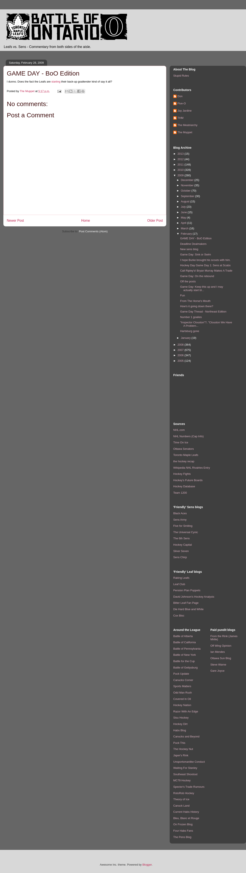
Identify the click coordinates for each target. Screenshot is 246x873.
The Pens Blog (182, 837)
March (185, 228)
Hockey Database (184, 486)
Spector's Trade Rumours (188, 786)
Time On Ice (180, 442)
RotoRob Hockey (183, 793)
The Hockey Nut (183, 749)
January (186, 337)
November (187, 185)
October (186, 190)
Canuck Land (181, 805)
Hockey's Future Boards (188, 480)
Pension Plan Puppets (186, 590)
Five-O (182, 103)
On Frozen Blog (183, 824)
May (184, 217)
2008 (181, 344)
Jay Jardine (184, 110)
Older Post (155, 220)
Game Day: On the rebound (197, 276)
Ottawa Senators (183, 448)
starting (55, 81)
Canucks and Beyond (186, 736)
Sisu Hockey (181, 717)
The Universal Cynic (185, 532)
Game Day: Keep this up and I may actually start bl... (201, 288)
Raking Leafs (181, 577)
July (184, 206)
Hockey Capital (182, 544)
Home (85, 220)
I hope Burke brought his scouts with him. (205, 260)
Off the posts (188, 281)
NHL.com (179, 430)
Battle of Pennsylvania (187, 648)
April (184, 222)
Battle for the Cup (184, 661)
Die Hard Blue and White (188, 609)
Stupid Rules (181, 75)
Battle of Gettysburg (185, 667)
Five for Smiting (182, 525)
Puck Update (181, 673)
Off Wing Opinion (220, 645)
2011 (181, 164)
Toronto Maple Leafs (185, 455)
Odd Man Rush (182, 692)
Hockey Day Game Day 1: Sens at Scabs (205, 265)
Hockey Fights (182, 473)
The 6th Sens (181, 538)
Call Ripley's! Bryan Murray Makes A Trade (206, 270)
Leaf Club (179, 584)
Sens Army (180, 519)
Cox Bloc (178, 615)
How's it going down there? (196, 306)
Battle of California (184, 642)
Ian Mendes (217, 651)
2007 (181, 350)
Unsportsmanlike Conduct (189, 761)
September (188, 196)
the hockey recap (183, 461)
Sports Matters (182, 686)
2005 (181, 360)
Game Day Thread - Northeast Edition (203, 311)
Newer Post (15, 220)
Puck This (179, 742)
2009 (181, 175)
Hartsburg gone (189, 331)
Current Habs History (186, 811)
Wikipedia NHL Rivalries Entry (191, 467)
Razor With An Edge (185, 711)
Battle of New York (184, 654)
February (187, 233)
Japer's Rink (180, 755)
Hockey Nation (182, 705)
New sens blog (189, 249)
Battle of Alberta (183, 636)
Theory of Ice (181, 799)
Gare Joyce (217, 670)
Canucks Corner (183, 680)
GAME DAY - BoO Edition (195, 238)
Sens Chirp (180, 557)
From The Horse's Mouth (195, 301)
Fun (182, 295)
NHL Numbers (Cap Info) (188, 436)
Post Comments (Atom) (93, 231)
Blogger (147, 864)
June (184, 212)
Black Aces (180, 513)
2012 (181, 159)
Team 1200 (180, 492)
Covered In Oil (182, 699)
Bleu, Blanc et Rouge (186, 818)
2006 (181, 355)
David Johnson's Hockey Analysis (193, 596)
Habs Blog (179, 730)
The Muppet (185, 132)
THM (180, 117)
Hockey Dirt (180, 724)
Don (180, 96)
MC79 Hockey (182, 780)
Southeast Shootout (185, 774)
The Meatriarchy (187, 125)
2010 (181, 169)
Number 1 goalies (191, 317)
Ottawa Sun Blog (220, 658)
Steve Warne (218, 664)
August (185, 201)
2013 (181, 153)
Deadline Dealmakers (193, 243)
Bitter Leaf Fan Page (185, 602)
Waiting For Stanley (185, 767)
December (187, 180)
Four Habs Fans (183, 830)
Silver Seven (181, 551)
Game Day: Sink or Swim (195, 254)
